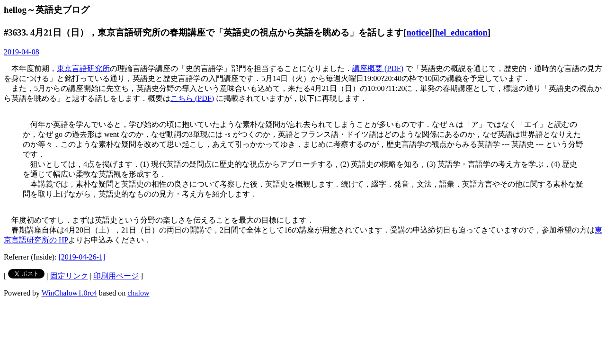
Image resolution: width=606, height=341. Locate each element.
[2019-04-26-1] (82, 257)
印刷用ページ (116, 276)
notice (417, 32)
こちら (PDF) (192, 98)
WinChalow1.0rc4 (69, 293)
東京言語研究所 (83, 68)
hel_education (461, 32)
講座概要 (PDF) (377, 68)
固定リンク (69, 276)
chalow (138, 293)
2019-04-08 (21, 52)
